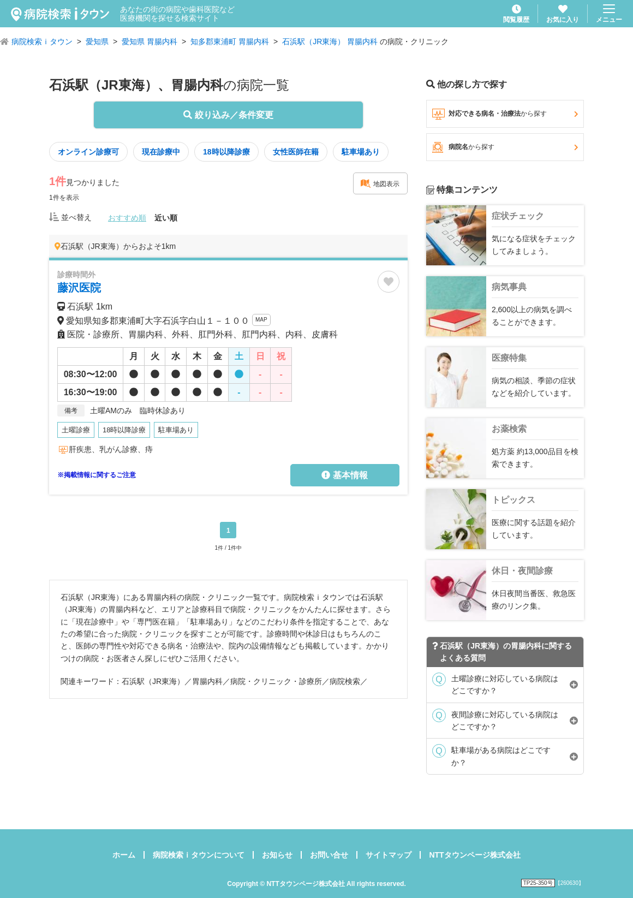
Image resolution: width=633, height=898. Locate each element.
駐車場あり (361, 151)
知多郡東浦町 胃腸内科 (229, 41)
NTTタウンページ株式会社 (474, 855)
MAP (261, 320)
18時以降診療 (226, 151)
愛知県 (97, 41)
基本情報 (344, 475)
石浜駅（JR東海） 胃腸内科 (330, 41)
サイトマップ (388, 855)
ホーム (123, 855)
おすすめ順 (127, 217)
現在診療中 (161, 151)
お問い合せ (329, 855)
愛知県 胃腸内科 (149, 41)
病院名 (505, 147)
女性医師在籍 (296, 151)
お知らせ (277, 855)
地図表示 (380, 183)
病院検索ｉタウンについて (198, 855)
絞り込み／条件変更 (228, 115)
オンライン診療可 (88, 151)
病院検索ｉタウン (42, 41)
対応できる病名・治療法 (505, 114)
